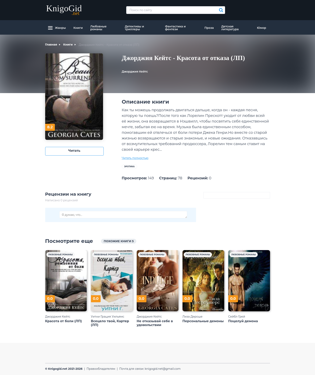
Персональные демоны (203, 321)
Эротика (129, 166)
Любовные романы (98, 28)
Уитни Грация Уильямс (107, 316)
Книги (78, 28)
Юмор (261, 28)
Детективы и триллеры (134, 28)
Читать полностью (135, 158)
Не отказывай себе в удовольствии (155, 323)
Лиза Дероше (193, 316)
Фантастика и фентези (175, 28)
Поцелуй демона (243, 321)
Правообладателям (101, 368)
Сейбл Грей (236, 316)
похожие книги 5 (119, 241)
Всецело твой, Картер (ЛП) (110, 323)
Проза (209, 28)
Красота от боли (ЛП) (63, 321)
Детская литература (230, 28)
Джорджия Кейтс (135, 71)
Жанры (57, 28)
